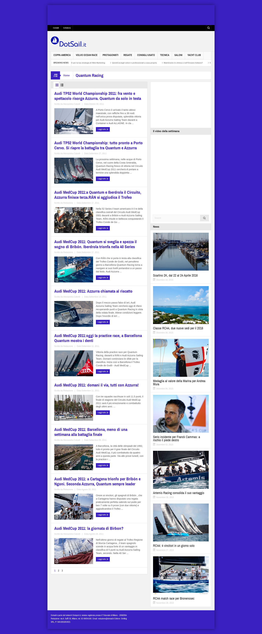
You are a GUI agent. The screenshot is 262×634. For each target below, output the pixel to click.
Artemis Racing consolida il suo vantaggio (178, 493)
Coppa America (62, 56)
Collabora (67, 28)
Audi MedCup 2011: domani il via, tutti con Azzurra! (74, 352)
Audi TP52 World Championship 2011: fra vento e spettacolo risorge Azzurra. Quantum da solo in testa (74, 130)
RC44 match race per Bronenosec (173, 598)
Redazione (80, 230)
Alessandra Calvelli (81, 153)
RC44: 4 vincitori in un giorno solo (173, 545)
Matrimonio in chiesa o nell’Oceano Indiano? (188, 63)
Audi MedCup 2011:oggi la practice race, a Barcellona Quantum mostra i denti (118, 281)
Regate (128, 56)
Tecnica (165, 56)
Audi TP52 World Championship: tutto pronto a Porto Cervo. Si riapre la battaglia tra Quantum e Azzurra (122, 130)
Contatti (56, 28)
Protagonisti (110, 56)
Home (66, 75)
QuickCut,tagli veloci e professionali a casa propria (139, 63)
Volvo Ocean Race (86, 56)
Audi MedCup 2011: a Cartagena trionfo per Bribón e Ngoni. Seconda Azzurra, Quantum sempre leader (73, 429)
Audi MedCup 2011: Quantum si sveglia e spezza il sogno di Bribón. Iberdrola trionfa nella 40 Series (122, 206)
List (71, 85)
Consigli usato (146, 56)
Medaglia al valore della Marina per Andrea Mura (179, 382)
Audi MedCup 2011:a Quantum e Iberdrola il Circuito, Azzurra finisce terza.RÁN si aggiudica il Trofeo (73, 206)
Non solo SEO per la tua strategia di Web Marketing (88, 63)
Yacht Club (194, 56)
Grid (58, 85)
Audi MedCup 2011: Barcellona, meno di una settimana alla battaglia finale (121, 354)
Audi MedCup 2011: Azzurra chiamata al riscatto (70, 279)
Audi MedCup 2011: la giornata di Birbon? (122, 425)
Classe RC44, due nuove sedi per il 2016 (178, 328)
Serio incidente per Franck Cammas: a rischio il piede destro (176, 438)
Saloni (178, 56)
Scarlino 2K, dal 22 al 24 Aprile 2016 (175, 275)
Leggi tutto (60, 159)
